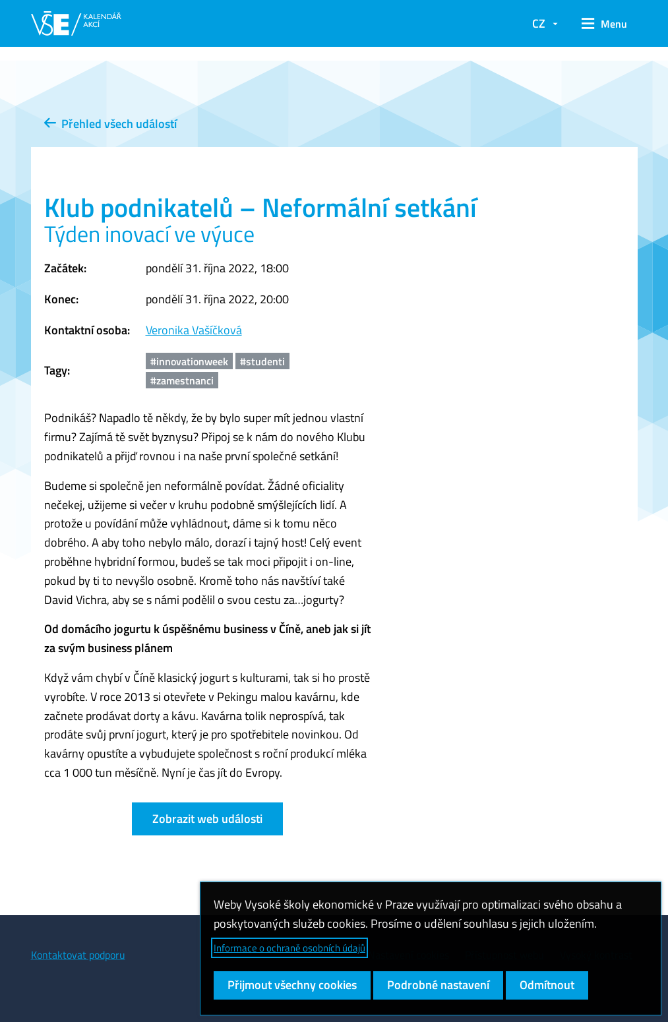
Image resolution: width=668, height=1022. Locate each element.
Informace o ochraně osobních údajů (289, 947)
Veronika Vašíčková (194, 330)
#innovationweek (189, 361)
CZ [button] (538, 23)
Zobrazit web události (207, 818)
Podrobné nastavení (438, 985)
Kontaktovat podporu (78, 955)
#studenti (262, 361)
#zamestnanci (182, 380)
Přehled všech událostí (110, 124)
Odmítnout (547, 985)
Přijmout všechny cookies (292, 985)
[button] (604, 24)
